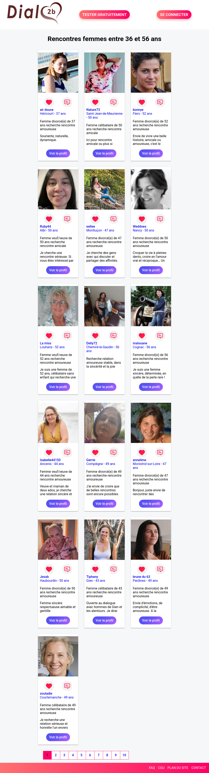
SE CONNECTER (174, 14)
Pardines (139, 581)
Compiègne (94, 464)
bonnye (138, 110)
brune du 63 (141, 577)
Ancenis (46, 464)
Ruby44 (45, 226)
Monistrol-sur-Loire (146, 464)
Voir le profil (58, 153)
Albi (43, 230)
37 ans (61, 114)
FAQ (152, 768)
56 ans (151, 347)
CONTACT (198, 768)
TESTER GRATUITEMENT (104, 14)
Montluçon (94, 230)
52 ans (147, 114)
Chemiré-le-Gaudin (99, 347)
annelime (139, 460)
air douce (46, 110)
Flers (136, 114)
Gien (89, 581)
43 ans (100, 581)
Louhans (46, 347)
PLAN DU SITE (178, 768)
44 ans (59, 464)
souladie (46, 693)
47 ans (109, 230)
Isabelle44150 (50, 460)
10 (124, 755)
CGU (161, 768)
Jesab (44, 577)
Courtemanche (50, 697)
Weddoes (139, 226)
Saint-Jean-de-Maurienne (104, 114)
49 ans (110, 464)
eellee (90, 226)
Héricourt (47, 114)
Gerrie (90, 460)
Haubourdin (48, 581)
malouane (140, 343)
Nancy (137, 230)
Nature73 (93, 110)
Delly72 (91, 343)
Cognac (138, 347)
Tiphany (92, 577)
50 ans (93, 117)
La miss (45, 343)
